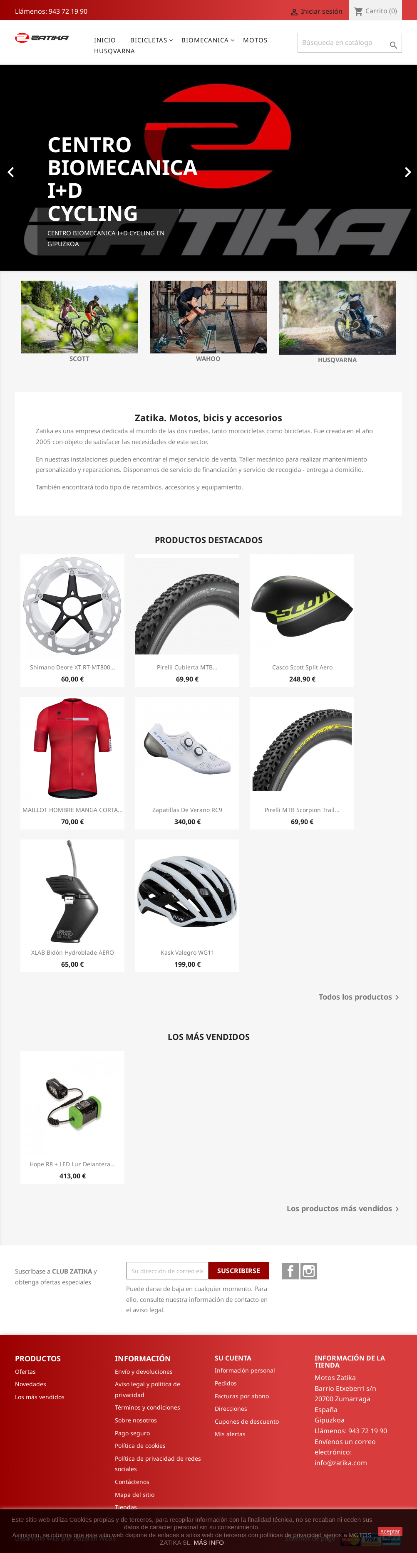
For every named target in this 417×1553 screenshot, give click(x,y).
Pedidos (226, 1383)
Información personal (245, 1370)
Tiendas (126, 1507)
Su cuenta (233, 1358)
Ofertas (25, 1371)
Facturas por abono (242, 1396)
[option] (208, 168)
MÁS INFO (209, 1542)
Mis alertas (230, 1434)
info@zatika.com (341, 1462)
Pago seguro (132, 1433)
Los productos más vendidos (344, 1209)
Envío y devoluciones (144, 1371)
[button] (31, 168)
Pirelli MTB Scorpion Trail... (302, 810)
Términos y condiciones (147, 1407)
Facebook (290, 1271)
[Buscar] (350, 43)
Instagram (308, 1271)
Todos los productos (360, 997)
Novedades (30, 1384)
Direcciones (231, 1408)
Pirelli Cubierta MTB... (187, 667)
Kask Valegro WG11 (187, 952)
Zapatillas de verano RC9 (187, 810)
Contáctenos (132, 1482)
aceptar (390, 1531)
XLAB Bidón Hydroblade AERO (72, 952)
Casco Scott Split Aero (302, 667)
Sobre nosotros (136, 1420)
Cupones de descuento (247, 1421)
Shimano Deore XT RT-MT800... (72, 667)
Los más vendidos (40, 1397)
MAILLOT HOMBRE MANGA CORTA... (72, 810)
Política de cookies (140, 1445)
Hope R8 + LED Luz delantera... (72, 1164)
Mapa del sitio (134, 1495)
